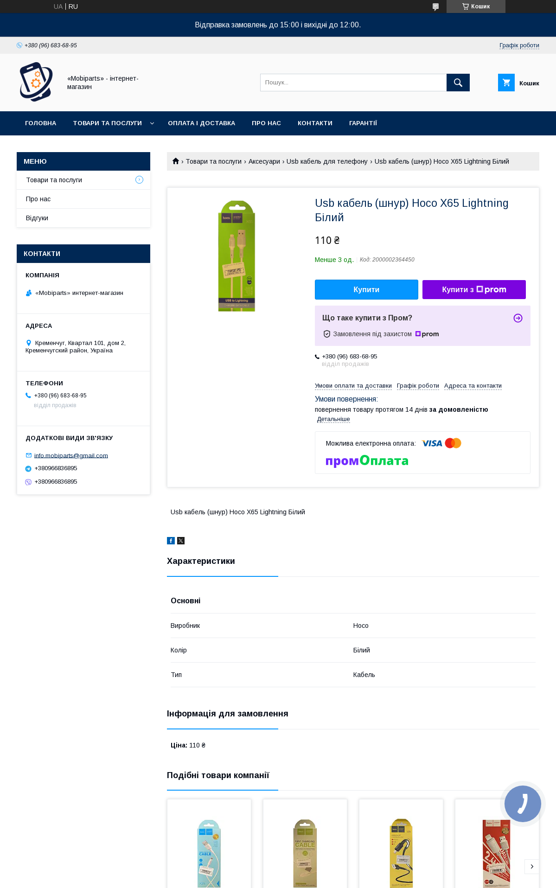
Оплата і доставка (201, 123)
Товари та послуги (107, 123)
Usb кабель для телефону (327, 161)
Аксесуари (264, 161)
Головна (40, 123)
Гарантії (363, 123)
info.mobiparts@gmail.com (71, 455)
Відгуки (37, 218)
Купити (367, 290)
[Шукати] (458, 82)
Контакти (315, 123)
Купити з (474, 290)
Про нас (266, 123)
